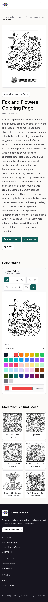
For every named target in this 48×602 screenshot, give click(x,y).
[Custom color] (22, 388)
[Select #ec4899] (11, 365)
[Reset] (26, 287)
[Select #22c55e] (42, 355)
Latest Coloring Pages (11, 547)
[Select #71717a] (6, 381)
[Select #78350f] (37, 370)
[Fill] (6, 279)
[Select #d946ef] (6, 365)
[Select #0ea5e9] (21, 360)
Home (4, 17)
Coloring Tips (7, 552)
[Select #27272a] (42, 376)
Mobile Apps (7, 568)
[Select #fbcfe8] (32, 370)
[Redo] (34, 279)
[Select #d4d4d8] (11, 381)
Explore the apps (13, 530)
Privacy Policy (8, 585)
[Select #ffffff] (11, 355)
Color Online (11, 239)
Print (8, 247)
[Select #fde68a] (32, 365)
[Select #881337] (37, 376)
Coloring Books (8, 564)
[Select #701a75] (32, 376)
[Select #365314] (6, 376)
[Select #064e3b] (11, 376)
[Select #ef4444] (16, 355)
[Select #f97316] (21, 355)
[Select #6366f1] (32, 360)
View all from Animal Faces (16, 94)
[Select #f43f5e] (16, 365)
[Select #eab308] (32, 355)
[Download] (33, 287)
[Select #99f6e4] (6, 370)
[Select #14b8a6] (11, 360)
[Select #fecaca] (21, 365)
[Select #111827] (6, 355)
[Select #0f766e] (16, 376)
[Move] (22, 279)
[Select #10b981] (6, 360)
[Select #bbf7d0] (42, 365)
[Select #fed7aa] (27, 365)
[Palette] (24, 348)
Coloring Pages (17, 17)
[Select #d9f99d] (37, 365)
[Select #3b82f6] (27, 360)
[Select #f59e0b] (27, 355)
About (4, 580)
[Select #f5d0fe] (27, 370)
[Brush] (17, 279)
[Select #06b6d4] (16, 360)
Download (30, 239)
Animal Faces (32, 17)
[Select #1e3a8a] (21, 376)
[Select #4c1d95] (27, 376)
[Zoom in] (19, 287)
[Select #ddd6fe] (21, 370)
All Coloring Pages (10, 542)
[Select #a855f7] (42, 360)
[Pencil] (12, 279)
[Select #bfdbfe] (16, 370)
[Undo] (29, 279)
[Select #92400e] (42, 370)
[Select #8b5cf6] (37, 360)
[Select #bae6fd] (11, 370)
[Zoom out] (6, 287)
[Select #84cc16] (37, 355)
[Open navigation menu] (43, 4)
